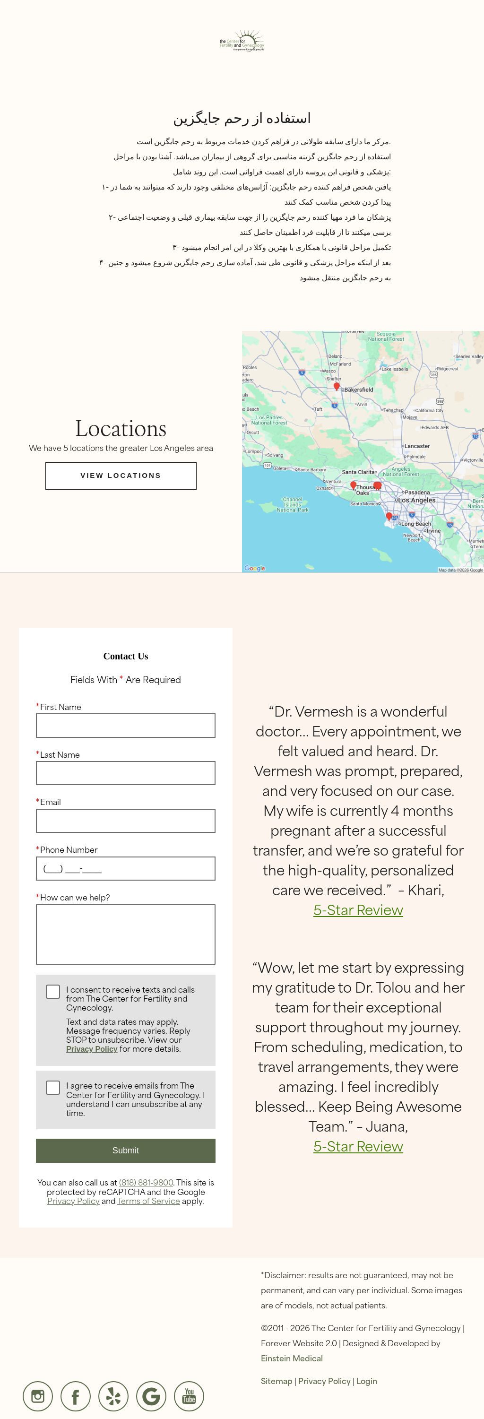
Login (366, 1380)
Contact (421, 15)
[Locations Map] (363, 450)
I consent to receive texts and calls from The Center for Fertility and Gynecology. (136, 1019)
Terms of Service (148, 1200)
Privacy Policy (92, 1049)
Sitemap (277, 1380)
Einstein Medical (292, 1357)
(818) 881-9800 (146, 1182)
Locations (180, 15)
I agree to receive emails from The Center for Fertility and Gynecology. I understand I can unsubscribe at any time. (135, 1099)
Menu (57, 15)
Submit (125, 1150)
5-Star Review (358, 909)
